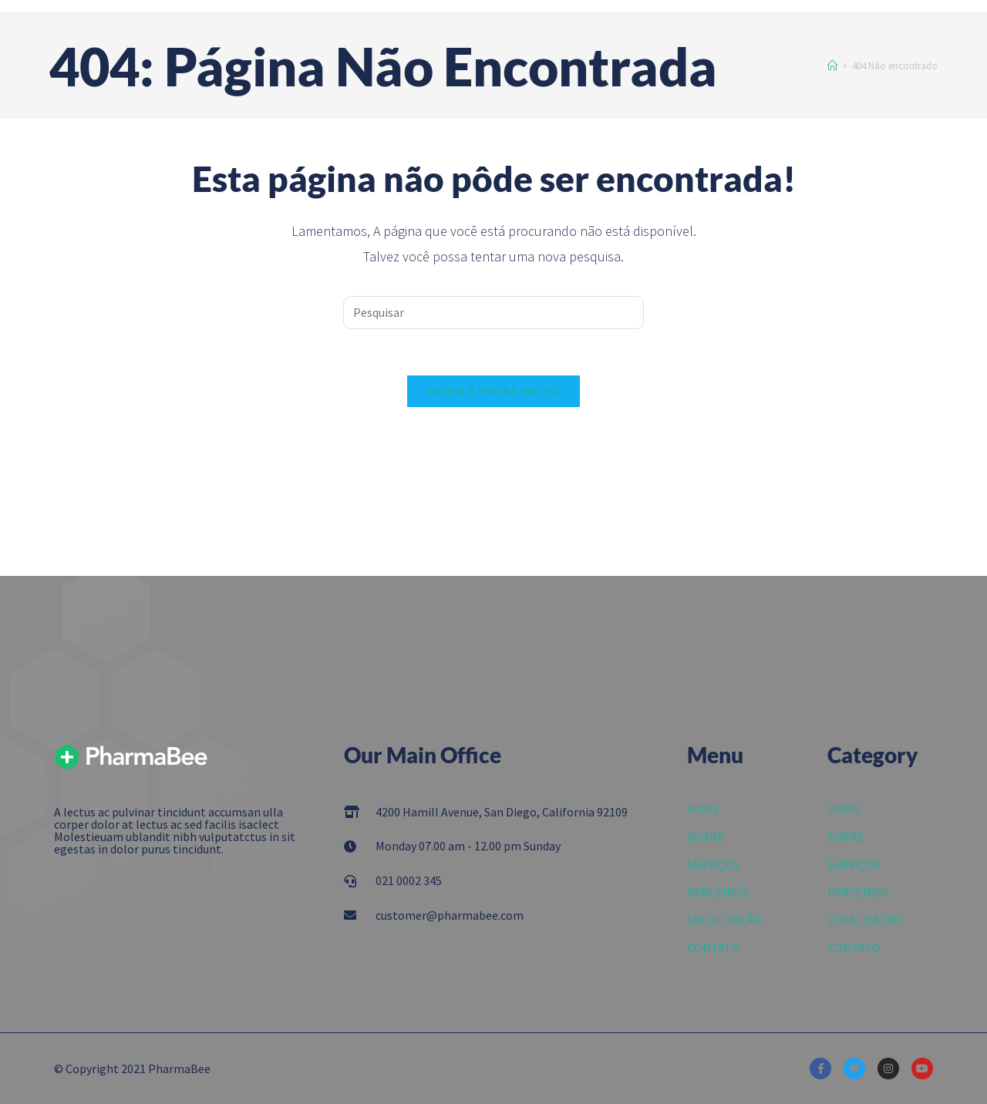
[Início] (832, 65)
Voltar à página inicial (494, 391)
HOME (703, 808)
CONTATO (713, 947)
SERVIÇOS (713, 864)
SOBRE (705, 836)
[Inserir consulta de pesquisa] (493, 312)
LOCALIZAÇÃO (724, 919)
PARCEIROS (718, 892)
